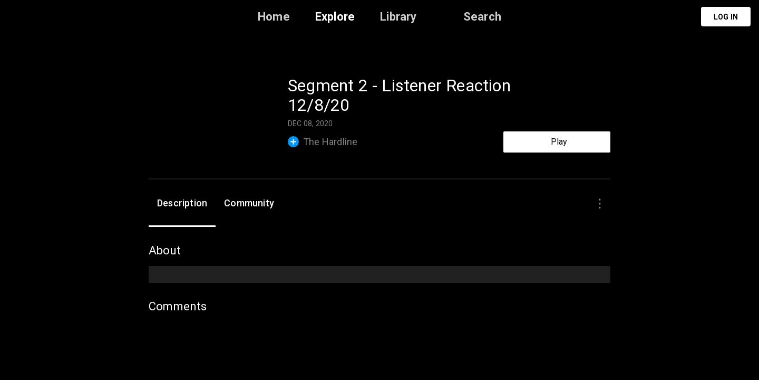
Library (398, 16)
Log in (726, 17)
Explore (335, 16)
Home (274, 16)
